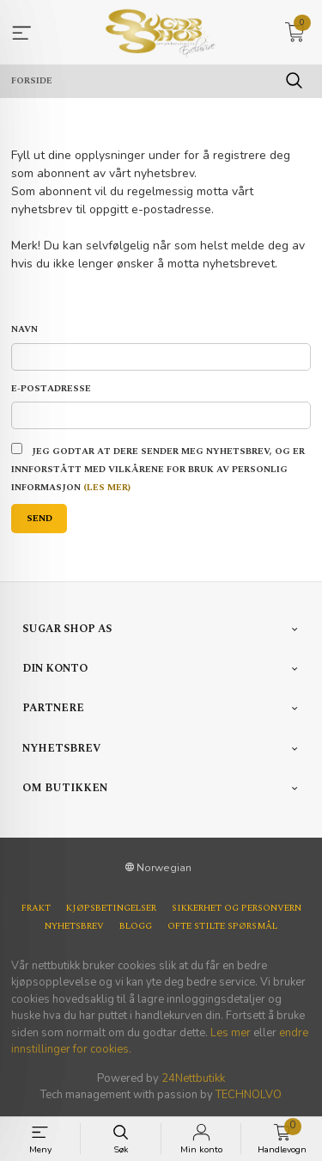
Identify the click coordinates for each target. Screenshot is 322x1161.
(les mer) (107, 487)
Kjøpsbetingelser (111, 908)
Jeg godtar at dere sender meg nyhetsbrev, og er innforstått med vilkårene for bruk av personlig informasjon (158, 469)
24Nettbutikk (193, 1078)
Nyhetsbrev (74, 926)
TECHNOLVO (249, 1095)
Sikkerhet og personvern (236, 908)
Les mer (230, 1033)
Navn (24, 329)
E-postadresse (51, 389)
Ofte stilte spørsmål (222, 926)
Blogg (135, 926)
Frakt (36, 908)
